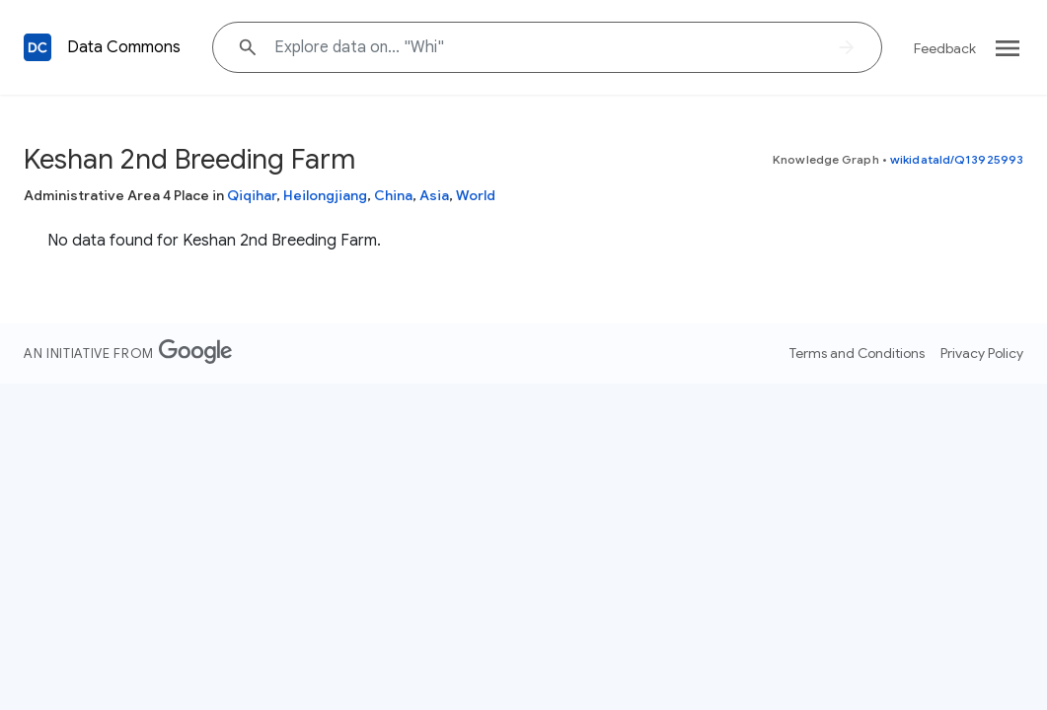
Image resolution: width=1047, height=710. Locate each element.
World (475, 195)
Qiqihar (251, 195)
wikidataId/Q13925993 (956, 159)
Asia (434, 195)
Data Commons (124, 47)
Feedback (945, 48)
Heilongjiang (325, 195)
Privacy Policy (981, 353)
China (393, 195)
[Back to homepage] (37, 47)
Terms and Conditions (857, 353)
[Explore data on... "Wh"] (547, 47)
